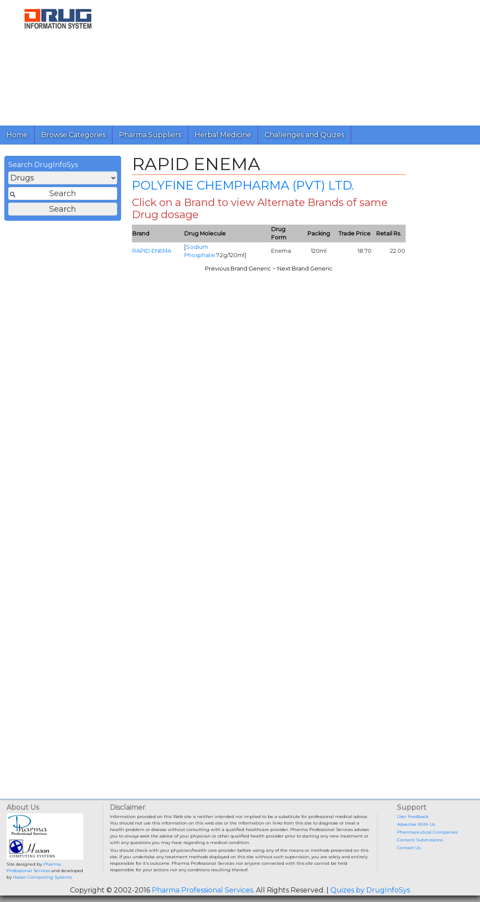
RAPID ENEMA (151, 251)
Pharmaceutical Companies (427, 832)
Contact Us (408, 847)
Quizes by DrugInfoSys (370, 890)
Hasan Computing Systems (42, 877)
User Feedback (413, 816)
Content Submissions (420, 840)
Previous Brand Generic (238, 268)
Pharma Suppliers (150, 135)
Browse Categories (73, 135)
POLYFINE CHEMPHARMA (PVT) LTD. (243, 185)
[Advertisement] (295, 60)
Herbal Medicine (223, 135)
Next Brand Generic (305, 268)
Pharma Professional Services (202, 890)
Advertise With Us (416, 824)
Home (17, 135)
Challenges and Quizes (304, 135)
